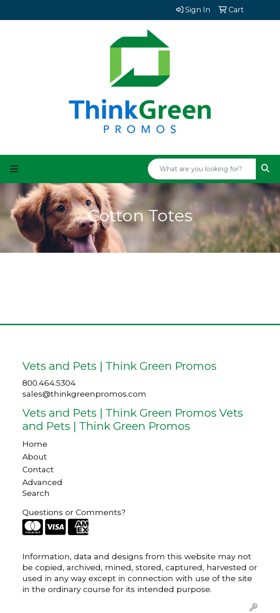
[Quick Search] (202, 168)
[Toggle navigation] (14, 169)
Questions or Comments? (73, 512)
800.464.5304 (49, 383)
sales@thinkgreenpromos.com (84, 393)
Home (34, 444)
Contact (38, 469)
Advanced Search (42, 487)
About (34, 456)
